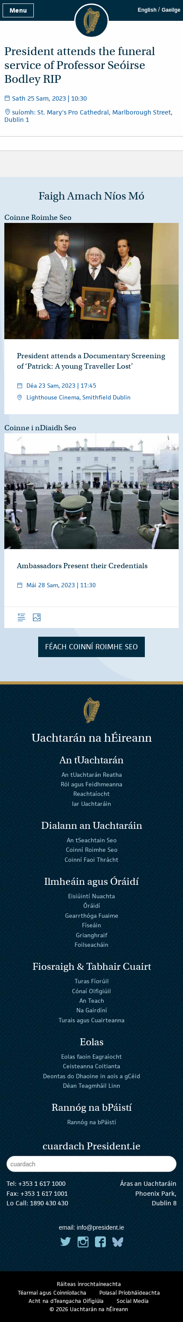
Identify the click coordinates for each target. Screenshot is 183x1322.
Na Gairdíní (91, 1010)
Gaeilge (171, 10)
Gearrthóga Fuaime (91, 916)
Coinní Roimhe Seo (92, 850)
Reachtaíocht (91, 794)
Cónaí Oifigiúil (91, 991)
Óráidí (91, 906)
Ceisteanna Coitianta (91, 1066)
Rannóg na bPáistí (91, 1122)
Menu (18, 10)
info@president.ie (100, 1227)
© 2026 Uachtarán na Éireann (88, 1309)
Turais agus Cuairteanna (91, 1020)
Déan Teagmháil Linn (91, 1086)
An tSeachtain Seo (92, 840)
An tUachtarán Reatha (92, 774)
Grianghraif (91, 935)
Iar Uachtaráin (91, 804)
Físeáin (91, 925)
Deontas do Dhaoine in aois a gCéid (91, 1076)
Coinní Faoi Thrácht (91, 860)
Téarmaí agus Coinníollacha (52, 1292)
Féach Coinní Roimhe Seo (91, 646)
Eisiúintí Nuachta (91, 896)
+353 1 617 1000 (41, 1183)
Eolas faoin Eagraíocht (91, 1056)
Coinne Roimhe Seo (38, 217)
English (147, 10)
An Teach (91, 1001)
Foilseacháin (91, 945)
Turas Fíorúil (92, 981)
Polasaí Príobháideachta (129, 1292)
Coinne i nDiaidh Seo (40, 427)
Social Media (133, 1301)
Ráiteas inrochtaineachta (89, 1284)
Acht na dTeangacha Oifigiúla (66, 1301)
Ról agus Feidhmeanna (91, 784)
